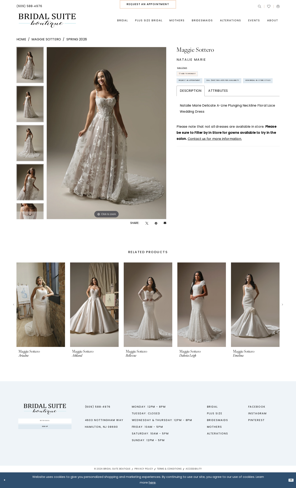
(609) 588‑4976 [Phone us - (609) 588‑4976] (98, 407)
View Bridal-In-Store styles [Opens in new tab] (204, 113)
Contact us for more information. (215, 173)
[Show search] (259, 6)
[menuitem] (29, 6)
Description (190, 125)
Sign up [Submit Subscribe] (45, 432)
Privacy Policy (143, 469)
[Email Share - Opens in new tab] (165, 223)
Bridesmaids (217, 420)
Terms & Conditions (169, 469)
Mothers (214, 427)
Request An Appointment (201, 91)
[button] (278, 6)
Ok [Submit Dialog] (289, 480)
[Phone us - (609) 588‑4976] (29, 6)
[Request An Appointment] (148, 4)
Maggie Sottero (46, 39)
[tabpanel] (30, 66)
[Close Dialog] (6, 480)
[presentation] (40, 304)
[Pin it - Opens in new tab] (156, 223)
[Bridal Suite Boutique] (47, 20)
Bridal (212, 407)
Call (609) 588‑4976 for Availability (211, 102)
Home (21, 39)
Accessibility (194, 469)
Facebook (257, 407)
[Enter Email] (45, 423)
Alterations (217, 433)
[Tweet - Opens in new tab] (147, 223)
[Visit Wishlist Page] (268, 6)
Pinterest (256, 420)
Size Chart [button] (185, 69)
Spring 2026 (76, 39)
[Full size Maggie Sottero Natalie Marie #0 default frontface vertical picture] (106, 133)
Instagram (257, 413)
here (152, 483)
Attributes (218, 125)
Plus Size (214, 413)
